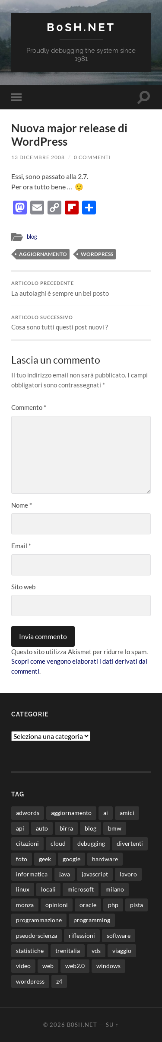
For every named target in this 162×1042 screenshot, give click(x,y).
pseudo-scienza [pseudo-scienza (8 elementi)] (36, 935)
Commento (28, 407)
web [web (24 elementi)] (48, 965)
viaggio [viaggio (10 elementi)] (121, 950)
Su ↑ (112, 1024)
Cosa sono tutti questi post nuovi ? (81, 323)
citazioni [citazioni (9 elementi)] (27, 843)
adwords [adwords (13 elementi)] (27, 812)
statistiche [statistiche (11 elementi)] (30, 950)
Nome (21, 505)
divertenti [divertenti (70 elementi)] (130, 843)
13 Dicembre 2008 (38, 157)
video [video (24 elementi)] (23, 965)
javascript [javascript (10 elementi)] (95, 874)
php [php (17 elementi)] (113, 904)
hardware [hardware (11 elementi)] (105, 859)
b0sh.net (81, 27)
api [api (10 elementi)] (20, 828)
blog (32, 236)
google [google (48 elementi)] (71, 859)
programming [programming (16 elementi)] (91, 920)
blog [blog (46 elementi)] (90, 828)
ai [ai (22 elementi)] (105, 812)
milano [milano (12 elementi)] (114, 889)
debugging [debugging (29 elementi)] (91, 843)
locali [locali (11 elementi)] (48, 889)
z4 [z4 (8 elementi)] (59, 981)
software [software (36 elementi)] (118, 935)
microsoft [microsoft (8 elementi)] (80, 889)
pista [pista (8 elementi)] (136, 904)
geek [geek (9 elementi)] (45, 859)
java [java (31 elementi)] (64, 874)
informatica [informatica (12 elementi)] (32, 874)
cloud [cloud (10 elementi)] (58, 843)
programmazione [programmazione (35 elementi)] (39, 920)
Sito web (23, 587)
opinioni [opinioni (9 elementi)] (56, 904)
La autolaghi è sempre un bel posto (81, 289)
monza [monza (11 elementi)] (25, 904)
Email (21, 546)
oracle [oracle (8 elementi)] (87, 904)
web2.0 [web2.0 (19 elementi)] (75, 965)
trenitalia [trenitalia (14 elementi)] (67, 950)
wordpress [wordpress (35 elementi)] (30, 981)
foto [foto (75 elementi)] (21, 859)
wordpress (97, 254)
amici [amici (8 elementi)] (127, 812)
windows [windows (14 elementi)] (108, 965)
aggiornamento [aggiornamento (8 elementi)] (71, 812)
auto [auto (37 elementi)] (42, 828)
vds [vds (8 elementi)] (96, 950)
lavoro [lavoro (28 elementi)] (128, 874)
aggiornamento (43, 254)
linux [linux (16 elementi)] (22, 889)
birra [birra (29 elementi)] (66, 828)
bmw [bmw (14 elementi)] (114, 828)
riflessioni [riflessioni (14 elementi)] (82, 935)
